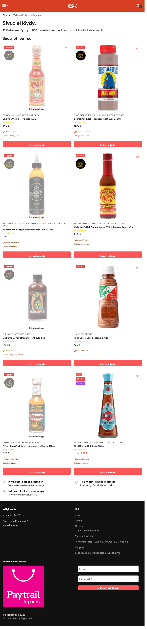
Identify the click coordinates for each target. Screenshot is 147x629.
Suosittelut (80, 115)
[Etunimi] (108, 569)
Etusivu (6, 15)
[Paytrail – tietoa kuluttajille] (36, 586)
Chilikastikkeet (19, 115)
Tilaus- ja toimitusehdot (87, 530)
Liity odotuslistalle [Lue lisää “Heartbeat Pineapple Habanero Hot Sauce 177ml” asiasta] (37, 254)
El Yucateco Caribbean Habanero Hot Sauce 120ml (29, 446)
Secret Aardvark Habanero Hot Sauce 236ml (97, 118)
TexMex (6, 115)
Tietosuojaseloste (84, 536)
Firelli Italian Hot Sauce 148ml (89, 446)
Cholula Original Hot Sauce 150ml (20, 118)
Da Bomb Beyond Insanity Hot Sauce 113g (24, 337)
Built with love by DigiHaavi (17, 618)
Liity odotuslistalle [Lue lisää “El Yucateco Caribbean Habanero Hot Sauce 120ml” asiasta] (37, 471)
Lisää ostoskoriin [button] (108, 143)
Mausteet (79, 334)
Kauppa (79, 547)
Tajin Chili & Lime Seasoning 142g (91, 337)
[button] (138, 5)
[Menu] (7, 5)
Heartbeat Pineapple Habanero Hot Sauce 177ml (28, 229)
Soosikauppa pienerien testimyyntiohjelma (98, 552)
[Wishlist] (65, 48)
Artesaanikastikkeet (14, 223)
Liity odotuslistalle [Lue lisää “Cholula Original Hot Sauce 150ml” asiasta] (37, 143)
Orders (79, 526)
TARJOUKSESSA (81, 442)
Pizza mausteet (34, 223)
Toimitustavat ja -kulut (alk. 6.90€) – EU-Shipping (101, 541)
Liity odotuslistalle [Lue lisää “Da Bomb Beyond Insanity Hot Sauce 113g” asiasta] (37, 362)
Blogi (77, 515)
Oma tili (79, 520)
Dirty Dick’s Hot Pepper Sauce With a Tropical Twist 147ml (103, 226)
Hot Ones (34, 115)
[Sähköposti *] (108, 578)
